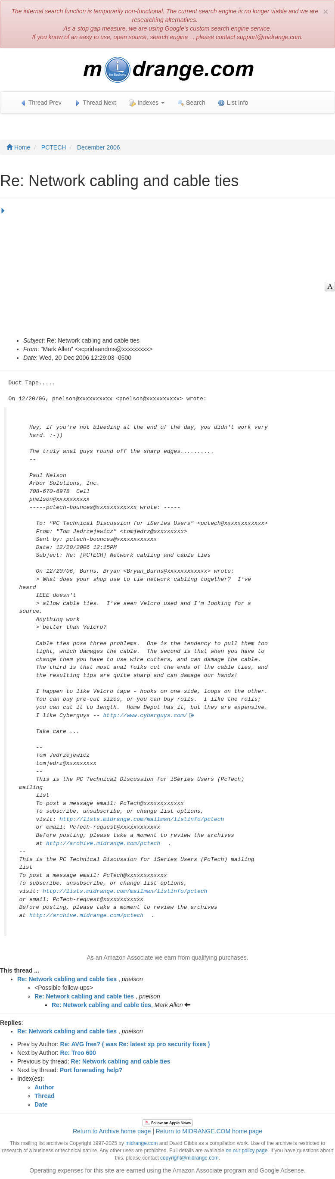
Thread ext (95, 102)
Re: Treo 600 (78, 1052)
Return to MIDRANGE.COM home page (209, 1131)
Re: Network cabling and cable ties (67, 979)
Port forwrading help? (91, 1070)
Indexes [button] (146, 102)
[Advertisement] (165, 271)
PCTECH (53, 147)
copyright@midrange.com (189, 1158)
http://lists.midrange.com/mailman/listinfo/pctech (141, 819)
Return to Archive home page (112, 1131)
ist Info (233, 102)
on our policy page (246, 1151)
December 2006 (98, 147)
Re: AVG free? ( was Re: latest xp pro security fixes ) (135, 1044)
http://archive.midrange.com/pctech (103, 843)
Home (18, 147)
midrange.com (141, 1143)
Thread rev (41, 102)
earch (191, 102)
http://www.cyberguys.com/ (145, 715)
